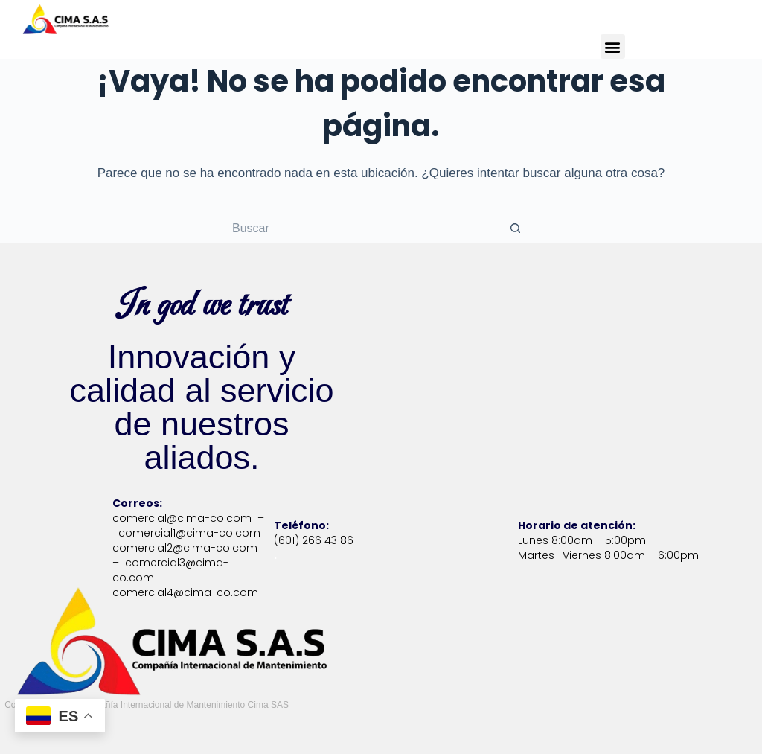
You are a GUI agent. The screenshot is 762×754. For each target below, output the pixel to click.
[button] (613, 46)
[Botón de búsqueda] (515, 228)
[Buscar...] (366, 228)
